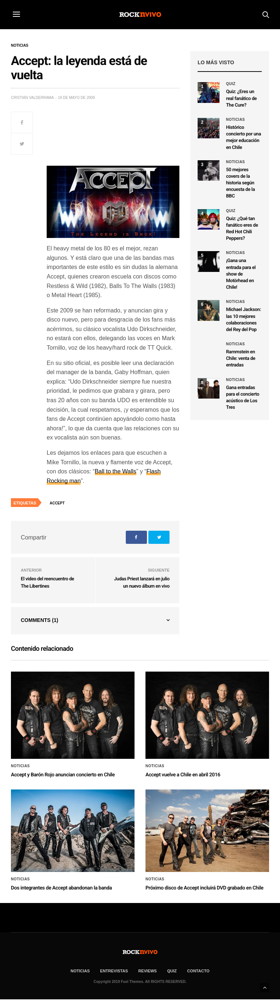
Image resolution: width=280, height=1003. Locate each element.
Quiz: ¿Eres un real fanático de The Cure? (241, 98)
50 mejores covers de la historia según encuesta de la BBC (240, 183)
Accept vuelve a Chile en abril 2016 (182, 775)
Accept (57, 503)
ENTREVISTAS (114, 971)
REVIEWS (147, 971)
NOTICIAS (80, 971)
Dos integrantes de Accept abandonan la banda (61, 888)
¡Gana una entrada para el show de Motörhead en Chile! (241, 274)
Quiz (231, 84)
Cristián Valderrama (32, 98)
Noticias (19, 45)
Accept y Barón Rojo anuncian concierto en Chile (63, 775)
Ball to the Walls (115, 471)
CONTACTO (198, 971)
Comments (39, 620)
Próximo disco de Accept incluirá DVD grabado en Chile (204, 888)
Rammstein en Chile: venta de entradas (240, 358)
